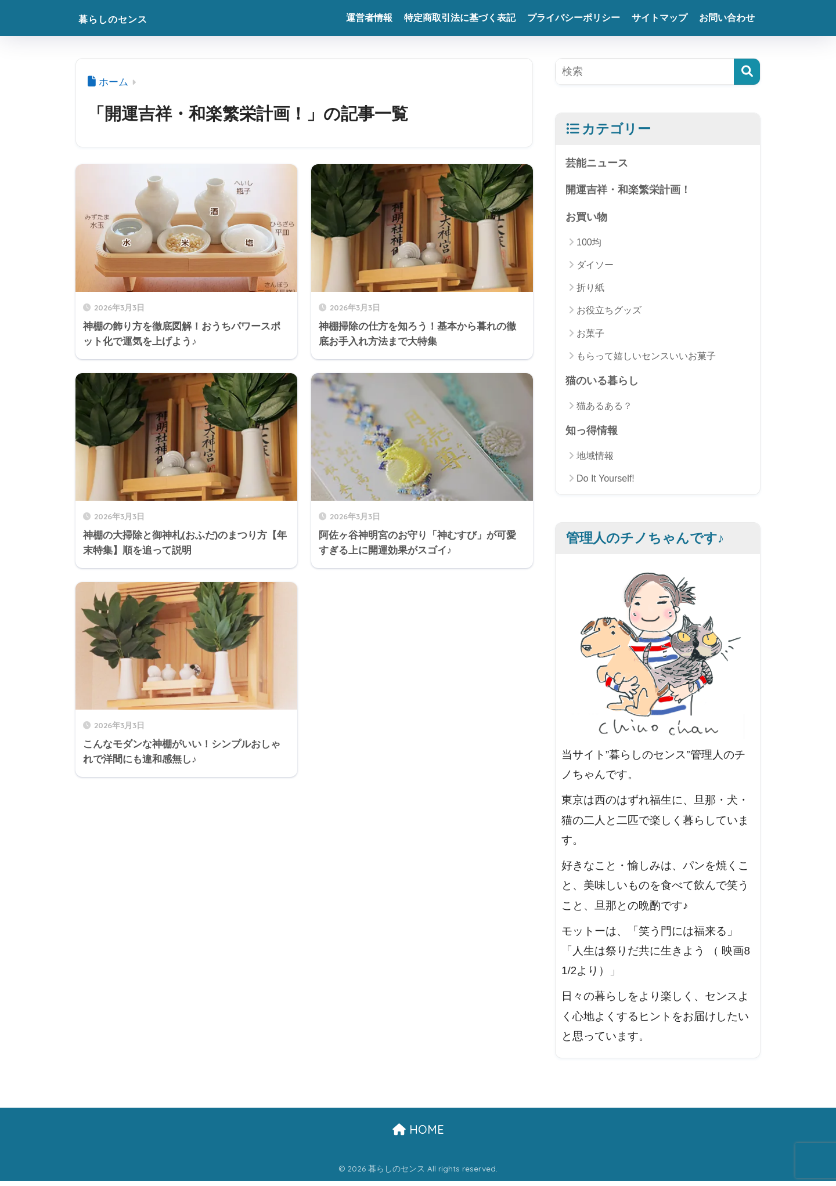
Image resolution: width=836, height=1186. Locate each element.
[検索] (747, 72)
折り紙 (590, 291)
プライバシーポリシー (573, 18)
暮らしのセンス (128, 17)
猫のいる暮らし (604, 384)
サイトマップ (659, 18)
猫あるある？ (604, 410)
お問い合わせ (727, 18)
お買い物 (587, 220)
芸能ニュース (598, 163)
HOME (418, 1134)
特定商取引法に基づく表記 (460, 18)
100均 (588, 245)
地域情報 (595, 461)
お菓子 (590, 336)
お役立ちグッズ (609, 314)
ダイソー (595, 268)
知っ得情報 (593, 435)
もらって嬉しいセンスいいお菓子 (646, 359)
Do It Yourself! (605, 484)
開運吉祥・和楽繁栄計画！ (631, 191)
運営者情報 (369, 18)
